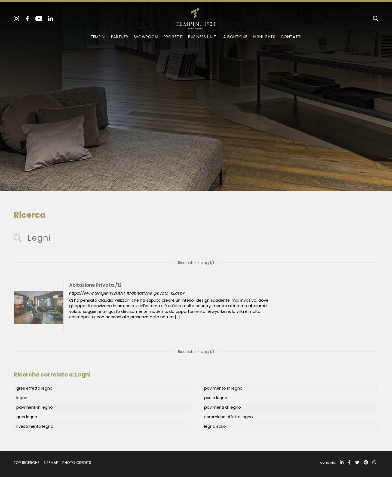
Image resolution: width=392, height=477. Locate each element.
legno (21, 397)
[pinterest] (366, 462)
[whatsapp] (374, 462)
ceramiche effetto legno (228, 417)
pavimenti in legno (34, 407)
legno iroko (215, 426)
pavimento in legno (223, 388)
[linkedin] (50, 18)
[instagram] (16, 18)
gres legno (26, 417)
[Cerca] (375, 18)
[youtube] (38, 18)
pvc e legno (215, 397)
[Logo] (196, 17)
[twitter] (357, 462)
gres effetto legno (34, 388)
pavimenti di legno (222, 407)
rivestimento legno (34, 426)
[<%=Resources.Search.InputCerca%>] (196, 238)
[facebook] (27, 18)
